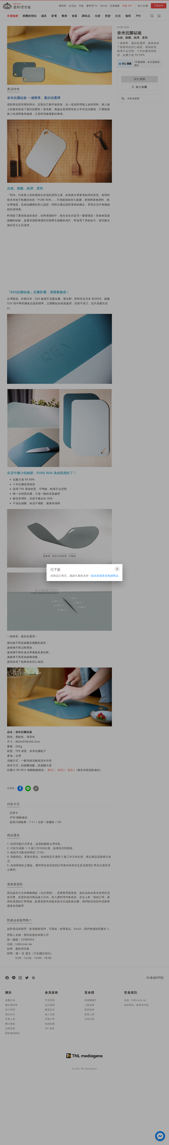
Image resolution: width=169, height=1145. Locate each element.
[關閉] (117, 569)
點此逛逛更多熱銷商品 (104, 575)
